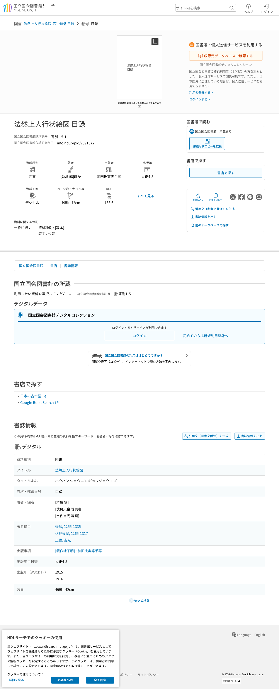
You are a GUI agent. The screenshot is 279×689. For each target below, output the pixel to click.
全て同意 (100, 680)
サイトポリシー (148, 674)
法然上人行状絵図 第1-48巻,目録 (49, 23)
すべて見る (145, 195)
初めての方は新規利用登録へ (205, 335)
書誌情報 (71, 265)
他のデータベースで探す (209, 225)
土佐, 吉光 (63, 540)
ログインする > (199, 99)
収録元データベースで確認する (225, 55)
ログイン (267, 8)
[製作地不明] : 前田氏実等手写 (78, 550)
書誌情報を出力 (203, 216)
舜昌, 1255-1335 (68, 526)
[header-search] (205, 8)
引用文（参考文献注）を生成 (212, 209)
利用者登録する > (201, 92)
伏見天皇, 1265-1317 (71, 533)
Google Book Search (39, 402)
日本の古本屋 (33, 395)
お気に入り (198, 197)
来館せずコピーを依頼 (207, 143)
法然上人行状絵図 (69, 470)
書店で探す (226, 172)
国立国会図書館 (31, 265)
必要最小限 (65, 680)
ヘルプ (248, 8)
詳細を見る (16, 680)
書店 (53, 265)
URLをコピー (215, 197)
